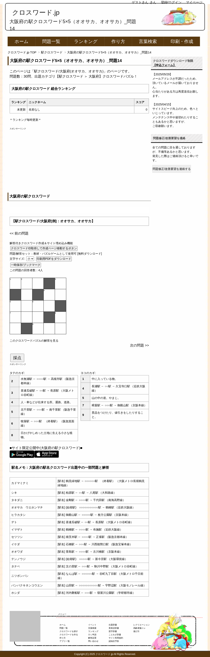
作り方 (118, 41)
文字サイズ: (18, 258)
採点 (17, 358)
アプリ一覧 (64, 641)
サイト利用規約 (116, 638)
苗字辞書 (113, 631)
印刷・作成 (182, 41)
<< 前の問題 (19, 233)
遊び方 (136, 631)
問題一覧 (51, 41)
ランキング (86, 41)
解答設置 (92, 638)
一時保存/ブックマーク (25, 264)
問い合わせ (93, 641)
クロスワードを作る (68, 634)
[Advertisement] (79, 158)
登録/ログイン (171, 2)
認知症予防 (114, 641)
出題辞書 (113, 625)
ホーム (22, 41)
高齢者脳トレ (139, 628)
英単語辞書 (114, 628)
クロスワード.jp (35, 12)
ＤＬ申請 (92, 634)
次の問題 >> (139, 345)
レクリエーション (141, 625)
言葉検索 (148, 41)
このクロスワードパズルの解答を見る (34, 340)
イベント (92, 625)
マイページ (194, 2)
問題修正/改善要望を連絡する (172, 168)
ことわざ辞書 (115, 634)
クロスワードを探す (68, 631)
